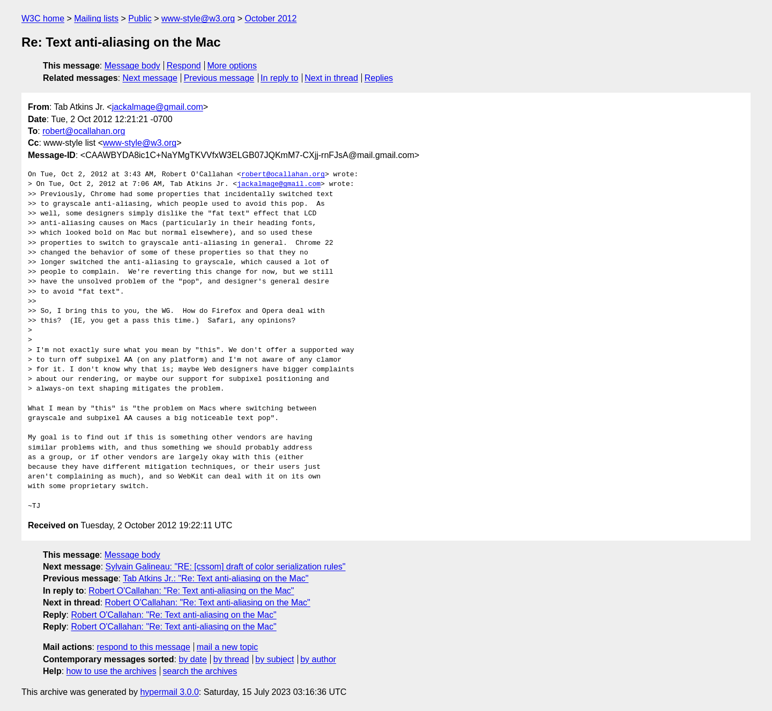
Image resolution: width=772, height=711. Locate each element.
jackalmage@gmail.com (157, 106)
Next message (150, 78)
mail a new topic (227, 647)
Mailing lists (96, 18)
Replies (379, 78)
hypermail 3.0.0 (169, 692)
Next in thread (331, 78)
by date (192, 659)
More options (232, 65)
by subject (274, 659)
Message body (132, 65)
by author (318, 659)
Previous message (219, 78)
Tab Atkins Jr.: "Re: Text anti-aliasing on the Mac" (215, 578)
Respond (184, 65)
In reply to (279, 78)
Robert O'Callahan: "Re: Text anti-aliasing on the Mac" (191, 590)
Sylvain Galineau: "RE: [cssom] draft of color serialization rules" (226, 566)
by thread (231, 659)
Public (140, 18)
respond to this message (143, 647)
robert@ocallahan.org (83, 131)
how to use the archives (111, 671)
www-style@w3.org (198, 18)
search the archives (200, 671)
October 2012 (270, 18)
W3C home (42, 18)
